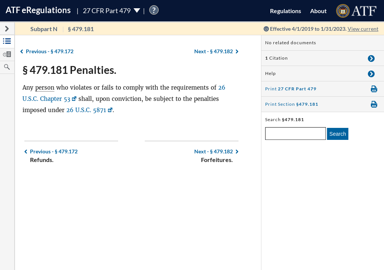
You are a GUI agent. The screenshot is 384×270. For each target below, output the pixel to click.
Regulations (285, 10)
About (318, 10)
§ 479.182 (213, 51)
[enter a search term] (295, 133)
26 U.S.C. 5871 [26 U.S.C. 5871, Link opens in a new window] (86, 110)
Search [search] (337, 134)
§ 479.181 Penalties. (69, 69)
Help (270, 73)
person (44, 87)
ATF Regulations (38, 10)
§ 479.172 (50, 51)
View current (363, 29)
